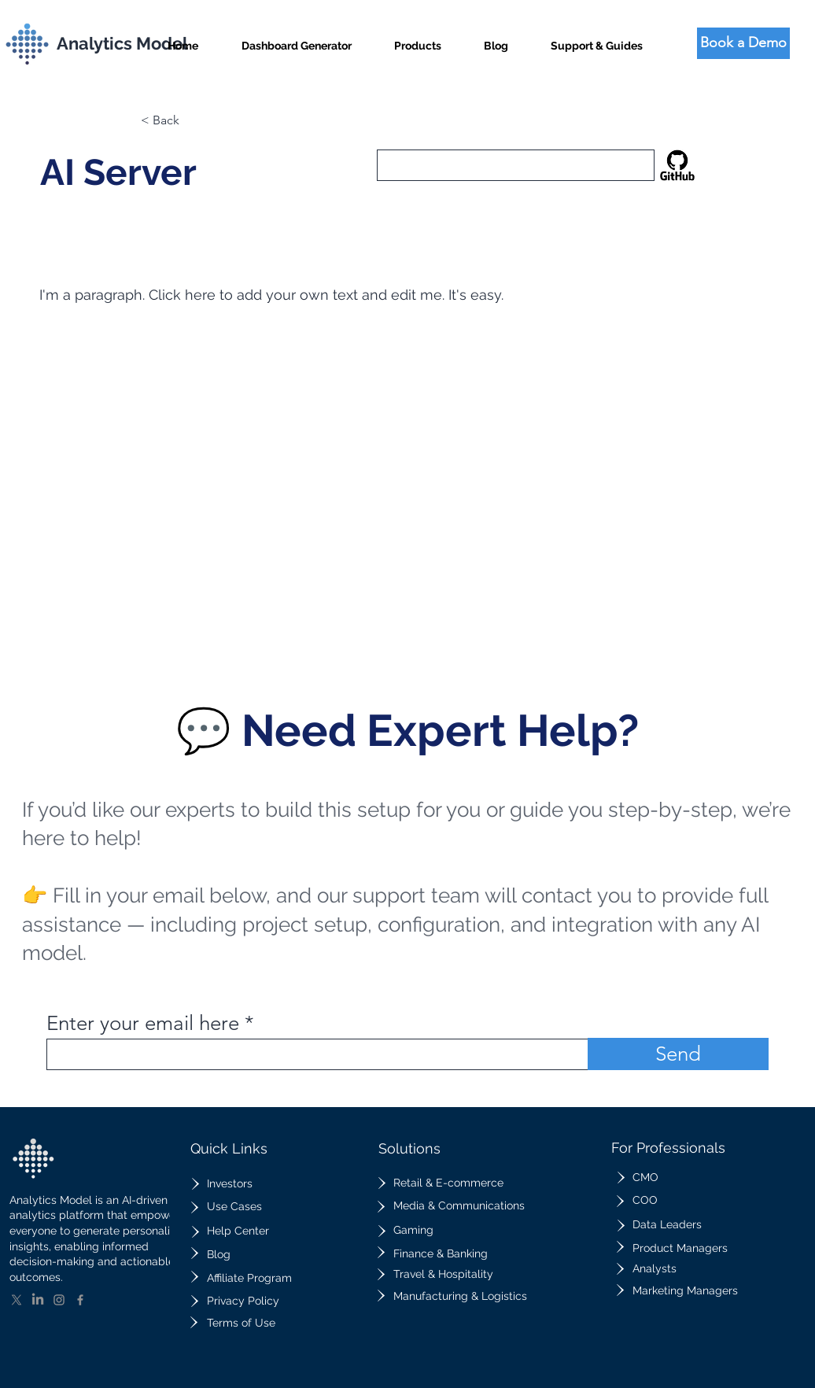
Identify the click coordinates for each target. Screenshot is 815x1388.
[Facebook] (80, 1300)
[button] (418, 39)
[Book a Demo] (743, 43)
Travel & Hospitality (443, 1274)
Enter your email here (142, 1023)
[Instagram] (59, 1300)
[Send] (678, 1054)
